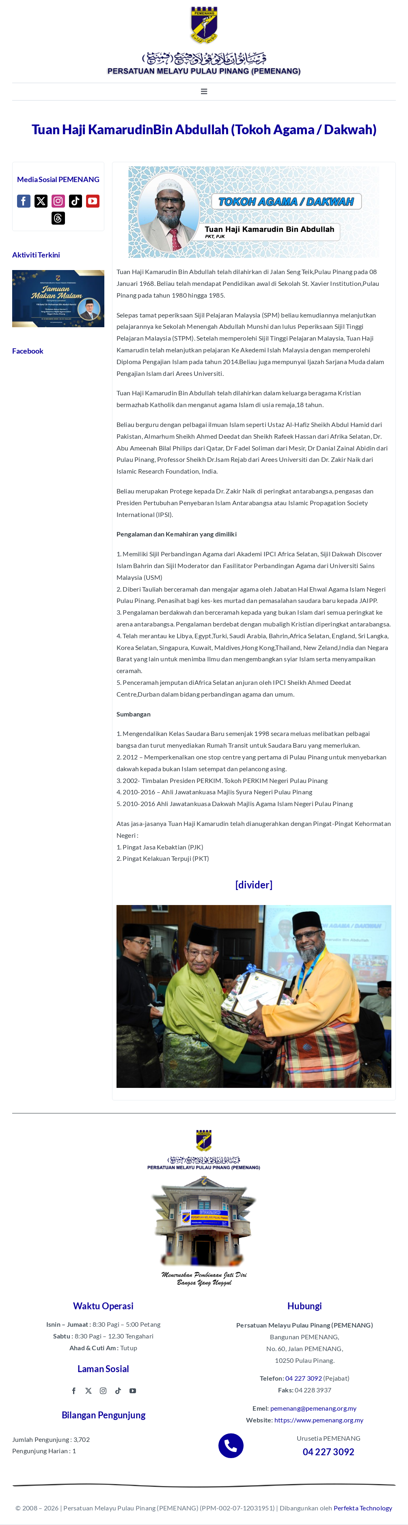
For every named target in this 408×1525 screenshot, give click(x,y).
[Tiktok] (75, 201)
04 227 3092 (303, 1378)
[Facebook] (23, 201)
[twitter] (88, 1391)
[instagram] (103, 1391)
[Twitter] (41, 201)
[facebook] (74, 1391)
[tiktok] (118, 1391)
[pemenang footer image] (204, 1128)
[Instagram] (58, 201)
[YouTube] (92, 201)
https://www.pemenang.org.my (318, 1420)
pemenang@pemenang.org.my (313, 1408)
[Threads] (58, 218)
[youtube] (133, 1391)
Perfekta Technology (363, 1508)
